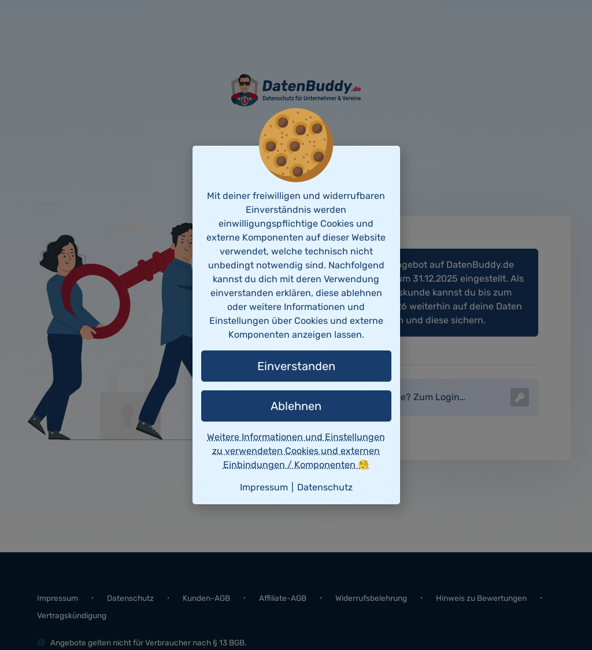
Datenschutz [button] (325, 487)
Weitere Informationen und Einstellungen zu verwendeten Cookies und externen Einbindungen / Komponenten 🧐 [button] (296, 450)
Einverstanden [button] (296, 366)
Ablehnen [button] (296, 406)
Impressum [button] (264, 487)
